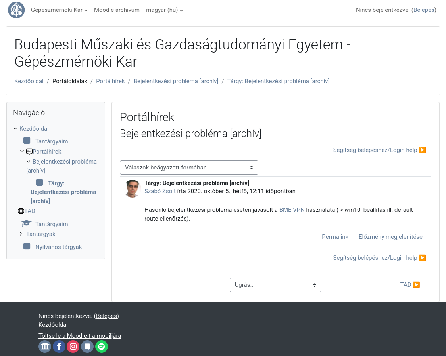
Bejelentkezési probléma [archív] (176, 81)
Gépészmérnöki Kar (57, 9)
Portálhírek (110, 81)
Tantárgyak (41, 234)
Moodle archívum (117, 9)
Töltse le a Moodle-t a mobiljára (79, 335)
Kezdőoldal (29, 81)
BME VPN (292, 209)
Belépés (423, 9)
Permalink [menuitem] (335, 236)
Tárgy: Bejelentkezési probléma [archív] (278, 81)
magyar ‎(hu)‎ (162, 9)
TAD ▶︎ (410, 284)
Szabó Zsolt (160, 191)
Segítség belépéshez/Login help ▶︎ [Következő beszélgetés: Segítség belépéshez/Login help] (379, 150)
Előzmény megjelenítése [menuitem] (391, 236)
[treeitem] (55, 187)
